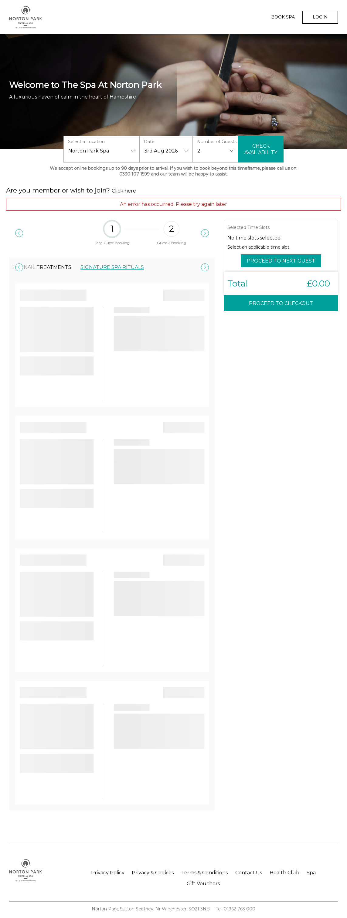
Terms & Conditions (204, 872)
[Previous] (19, 233)
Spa (311, 872)
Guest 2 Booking (171, 233)
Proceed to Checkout (281, 303)
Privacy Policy (107, 872)
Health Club (284, 872)
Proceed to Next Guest (281, 261)
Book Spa (283, 17)
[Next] (205, 233)
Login (320, 17)
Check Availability (260, 149)
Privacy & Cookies (153, 872)
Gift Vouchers (203, 883)
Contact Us (248, 872)
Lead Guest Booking (112, 233)
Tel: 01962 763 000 (235, 909)
